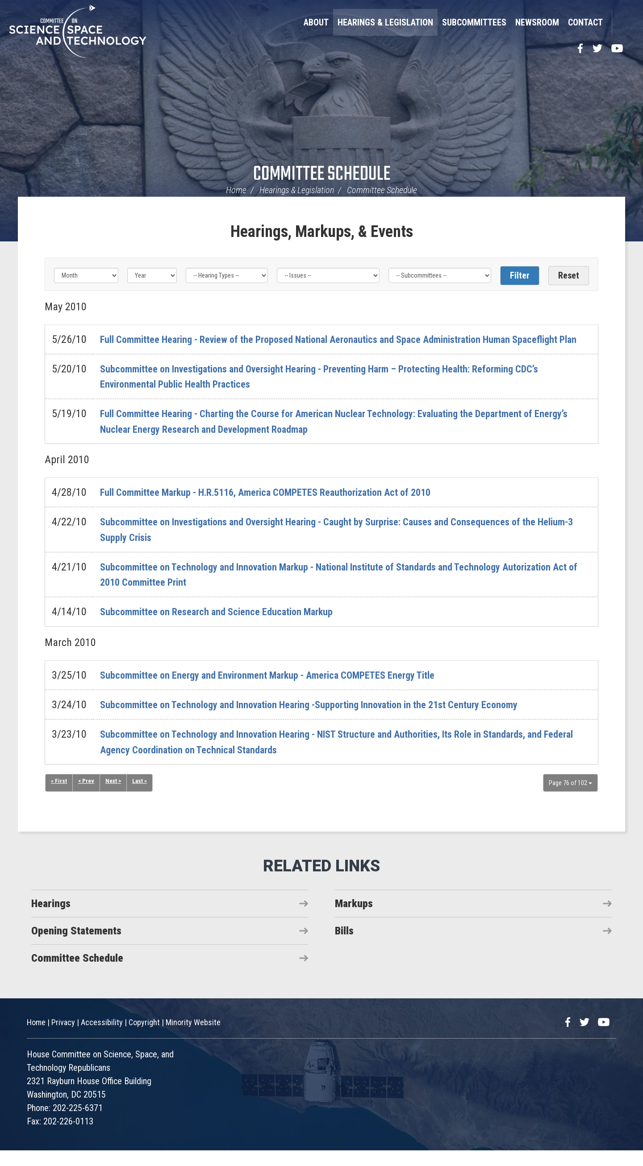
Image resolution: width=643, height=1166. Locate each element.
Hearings (51, 919)
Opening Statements (76, 946)
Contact (585, 22)
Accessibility (102, 1038)
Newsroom (537, 22)
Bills (344, 946)
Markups (354, 919)
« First (59, 796)
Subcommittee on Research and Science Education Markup (227, 627)
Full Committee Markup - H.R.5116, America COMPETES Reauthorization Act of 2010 (283, 507)
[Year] (151, 275)
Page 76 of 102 (570, 798)
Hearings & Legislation (385, 22)
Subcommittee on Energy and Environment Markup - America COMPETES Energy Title (284, 690)
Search (623, 22)
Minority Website (193, 1038)
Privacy (63, 1038)
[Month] (86, 275)
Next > (114, 796)
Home (236, 190)
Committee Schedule (321, 174)
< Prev (86, 796)
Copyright (144, 1038)
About (316, 22)
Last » (141, 796)
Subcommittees (474, 22)
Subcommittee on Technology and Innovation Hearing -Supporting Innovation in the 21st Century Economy (328, 720)
